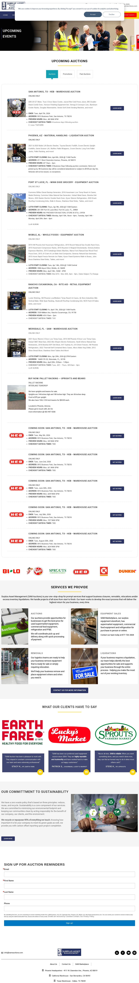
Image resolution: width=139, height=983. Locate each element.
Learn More (8, 838)
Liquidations (108, 653)
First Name (9, 881)
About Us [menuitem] (53, 964)
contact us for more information (69, 690)
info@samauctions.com (13, 953)
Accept (93, 14)
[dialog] (69, 12)
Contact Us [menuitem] (66, 964)
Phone (7, 903)
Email (6, 869)
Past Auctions (85, 74)
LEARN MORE (117, 108)
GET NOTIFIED (117, 436)
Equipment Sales (111, 613)
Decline (111, 14)
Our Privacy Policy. (87, 916)
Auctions (52, 74)
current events (128, 15)
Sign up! (69, 923)
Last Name (9, 892)
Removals (37, 653)
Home (5, 15)
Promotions (67, 74)
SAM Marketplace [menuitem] (82, 964)
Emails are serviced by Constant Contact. (64, 916)
